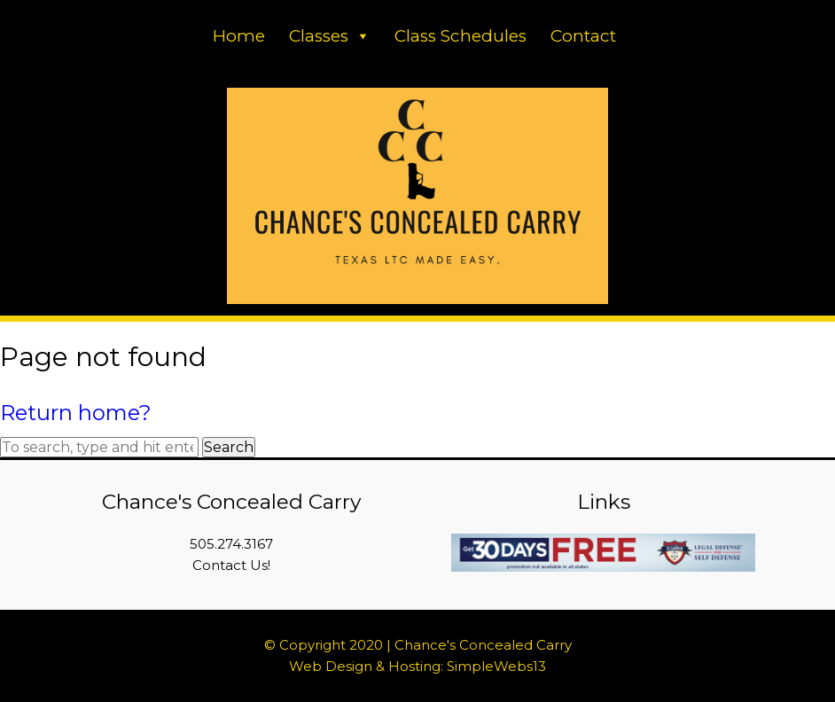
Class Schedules (460, 36)
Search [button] (229, 447)
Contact (583, 36)
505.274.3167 (231, 543)
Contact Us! (231, 565)
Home (239, 36)
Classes (330, 36)
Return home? (76, 412)
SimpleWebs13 (496, 666)
